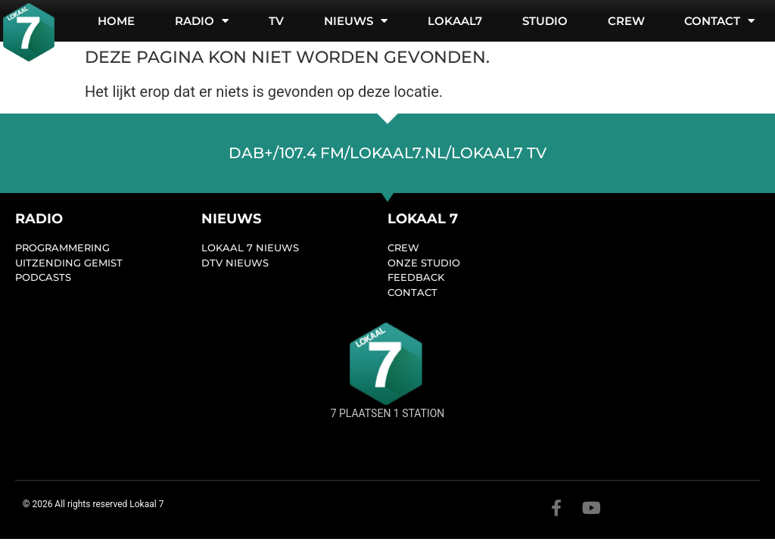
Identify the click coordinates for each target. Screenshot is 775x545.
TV (276, 21)
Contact (719, 21)
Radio (202, 21)
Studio (545, 21)
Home (116, 21)
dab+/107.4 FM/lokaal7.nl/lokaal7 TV (387, 153)
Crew (626, 21)
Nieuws (356, 21)
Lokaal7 (455, 21)
